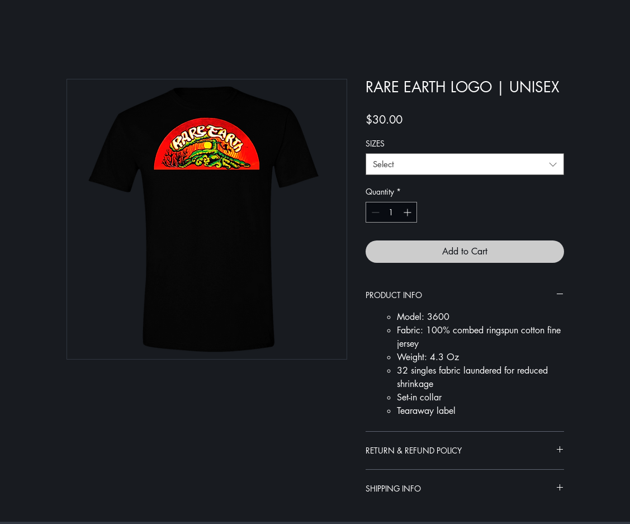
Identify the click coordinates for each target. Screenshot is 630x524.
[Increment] (408, 212)
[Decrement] (374, 212)
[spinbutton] (391, 212)
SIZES (375, 143)
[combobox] (465, 164)
